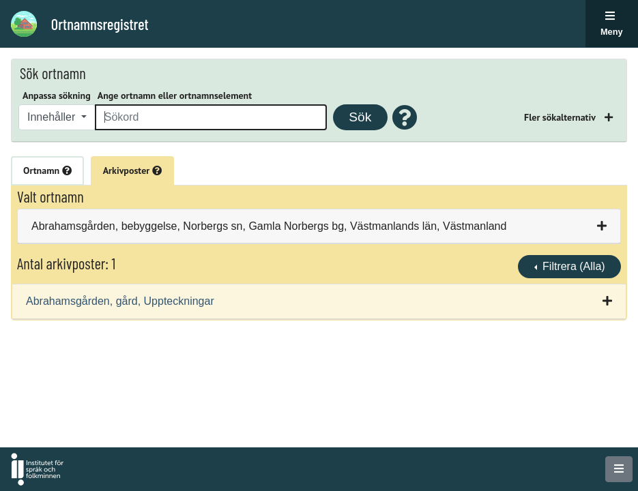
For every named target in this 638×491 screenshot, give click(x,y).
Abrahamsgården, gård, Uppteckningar (120, 301)
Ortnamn (47, 170)
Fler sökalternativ (561, 117)
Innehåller (52, 117)
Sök (360, 117)
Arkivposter (132, 170)
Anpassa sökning (57, 95)
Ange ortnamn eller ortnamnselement (175, 95)
